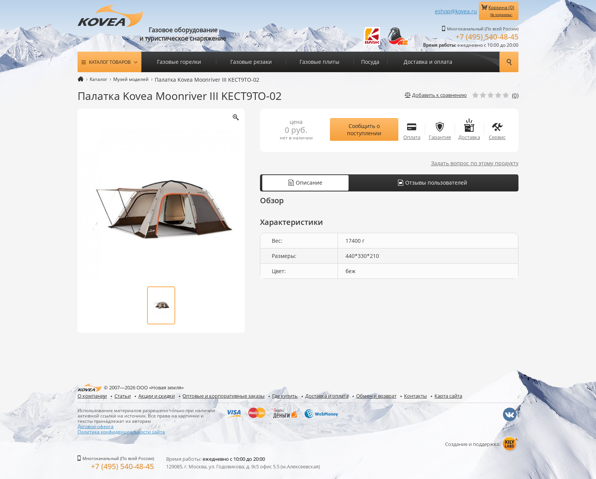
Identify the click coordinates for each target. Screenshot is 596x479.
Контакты (415, 396)
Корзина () (501, 10)
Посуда (370, 61)
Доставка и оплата (428, 61)
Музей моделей (131, 79)
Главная (81, 78)
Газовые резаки (251, 61)
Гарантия (440, 129)
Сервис (497, 129)
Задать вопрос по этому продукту (474, 163)
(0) (515, 95)
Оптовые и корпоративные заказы (223, 396)
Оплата (411, 129)
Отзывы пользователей (432, 182)
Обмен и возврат (376, 396)
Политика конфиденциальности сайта (121, 431)
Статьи (122, 396)
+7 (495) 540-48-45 (486, 37)
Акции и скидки (156, 396)
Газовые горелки (179, 61)
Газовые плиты (319, 61)
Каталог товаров (110, 62)
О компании (92, 396)
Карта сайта (448, 396)
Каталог (98, 79)
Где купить (285, 396)
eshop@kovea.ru (456, 11)
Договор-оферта (96, 426)
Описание (305, 182)
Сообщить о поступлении (364, 129)
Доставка (469, 129)
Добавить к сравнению (439, 95)
